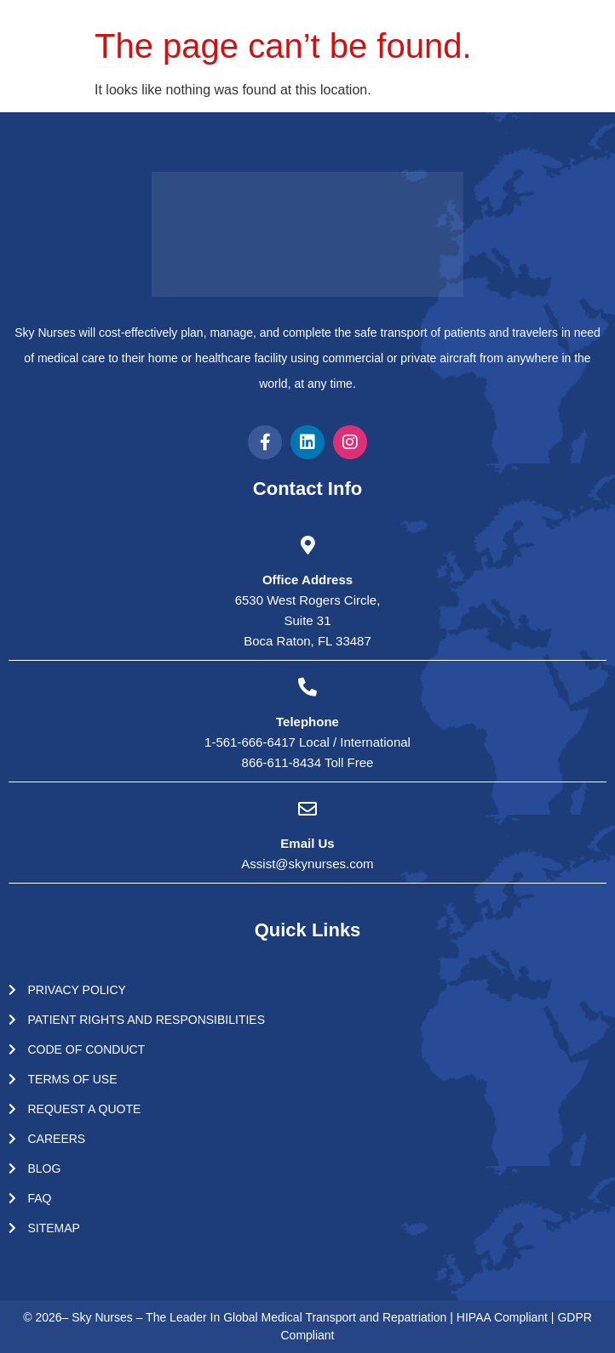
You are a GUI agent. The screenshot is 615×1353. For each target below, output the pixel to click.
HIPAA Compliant (504, 1317)
